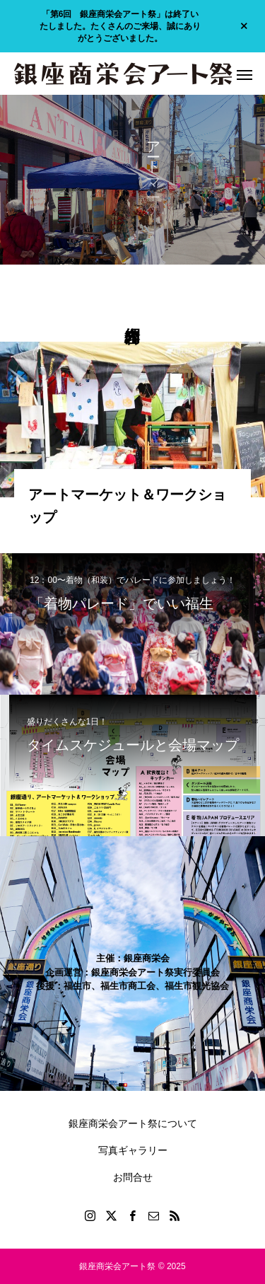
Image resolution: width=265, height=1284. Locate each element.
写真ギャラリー (132, 1150)
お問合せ (133, 1177)
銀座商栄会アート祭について (133, 1123)
